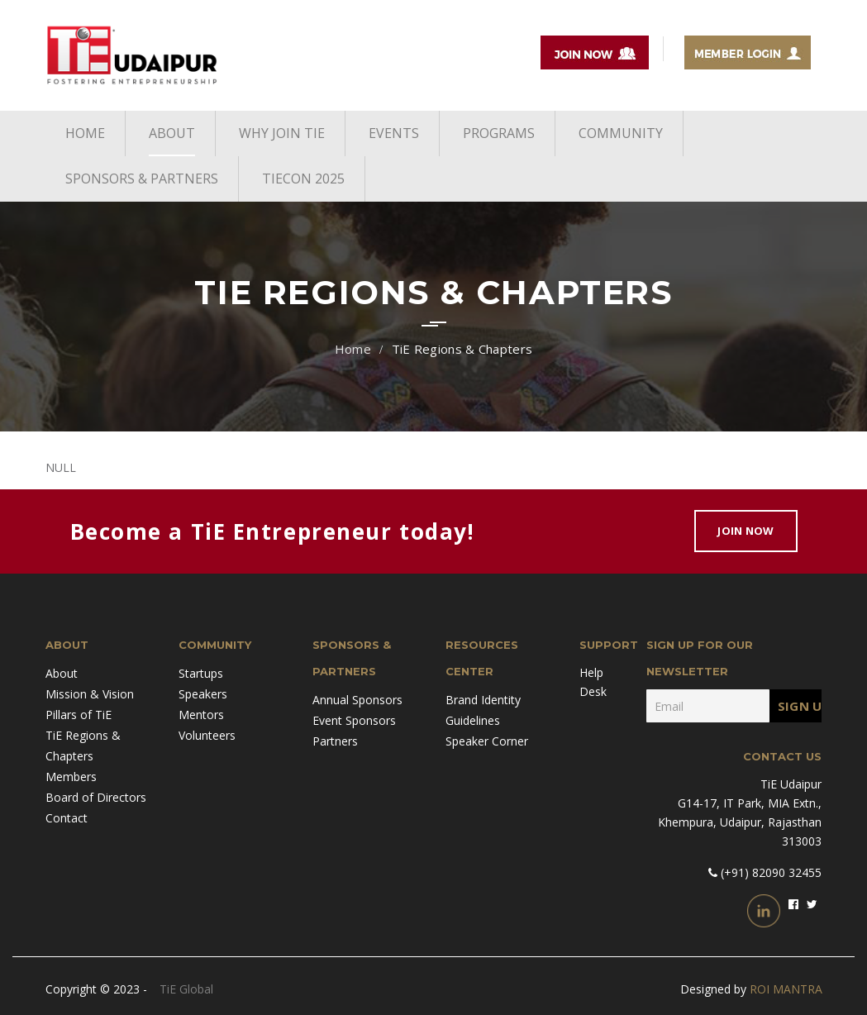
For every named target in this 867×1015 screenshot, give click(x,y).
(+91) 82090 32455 (769, 872)
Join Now (745, 530)
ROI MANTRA (786, 989)
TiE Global (186, 989)
